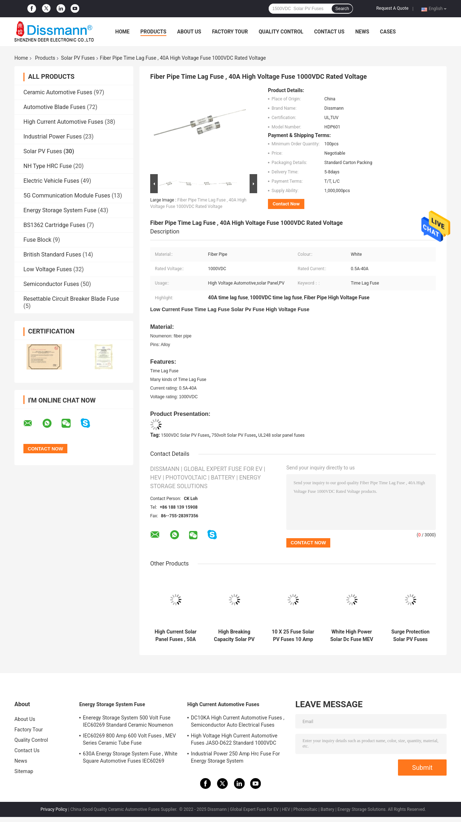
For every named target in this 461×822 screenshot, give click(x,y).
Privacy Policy (53, 809)
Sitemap (23, 771)
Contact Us (329, 32)
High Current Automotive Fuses (63, 121)
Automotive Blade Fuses (54, 107)
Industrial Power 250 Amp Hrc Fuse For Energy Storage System (235, 757)
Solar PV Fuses (78, 58)
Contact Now (286, 203)
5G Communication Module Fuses (66, 195)
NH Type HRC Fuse (47, 166)
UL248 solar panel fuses (281, 435)
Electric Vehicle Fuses (51, 180)
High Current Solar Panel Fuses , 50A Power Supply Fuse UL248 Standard (175, 635)
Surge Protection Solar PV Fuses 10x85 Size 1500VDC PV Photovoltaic (410, 635)
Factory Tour (230, 32)
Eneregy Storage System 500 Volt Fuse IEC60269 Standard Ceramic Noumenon (128, 721)
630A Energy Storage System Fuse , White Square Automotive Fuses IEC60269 (130, 757)
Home (122, 32)
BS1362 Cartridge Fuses (54, 225)
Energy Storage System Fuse (59, 210)
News (362, 32)
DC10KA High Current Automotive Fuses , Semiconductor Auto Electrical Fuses (238, 721)
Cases (388, 32)
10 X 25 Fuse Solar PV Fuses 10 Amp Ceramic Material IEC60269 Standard (293, 635)
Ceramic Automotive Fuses (57, 92)
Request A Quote (392, 8)
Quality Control (281, 32)
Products (153, 32)
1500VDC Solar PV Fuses (185, 435)
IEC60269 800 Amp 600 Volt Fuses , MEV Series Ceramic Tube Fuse (129, 739)
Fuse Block (37, 239)
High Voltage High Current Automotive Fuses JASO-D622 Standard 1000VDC (234, 739)
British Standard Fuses (52, 254)
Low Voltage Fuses (47, 269)
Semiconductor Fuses (51, 284)
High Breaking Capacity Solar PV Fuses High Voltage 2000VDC (234, 635)
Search (342, 8)
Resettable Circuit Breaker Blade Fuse (71, 298)
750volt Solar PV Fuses (233, 435)
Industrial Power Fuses (52, 136)
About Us (189, 32)
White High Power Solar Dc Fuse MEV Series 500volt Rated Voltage (351, 635)
